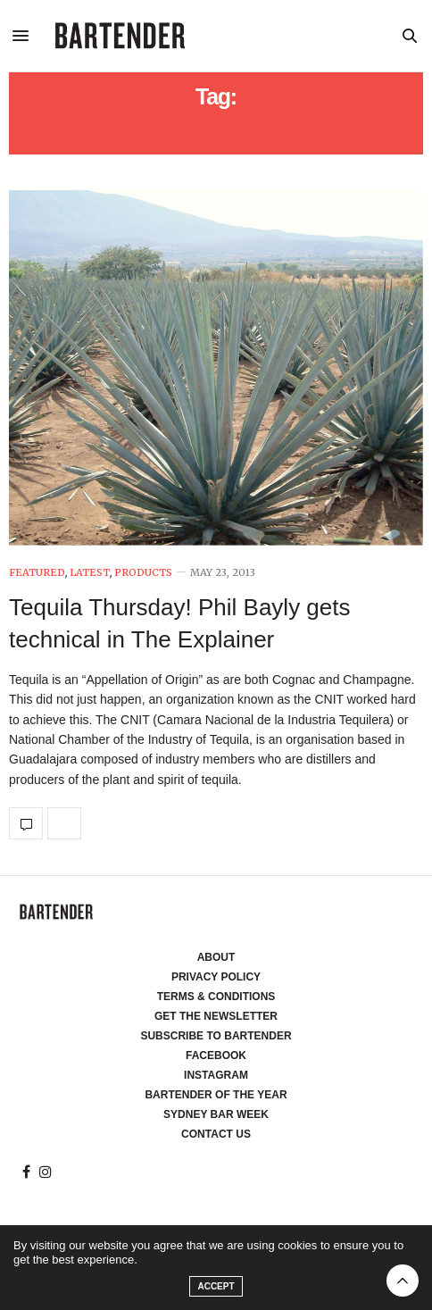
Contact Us (216, 1134)
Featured (37, 573)
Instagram (216, 1075)
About (216, 957)
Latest (90, 573)
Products (143, 573)
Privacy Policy (216, 977)
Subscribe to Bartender (215, 1036)
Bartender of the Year (216, 1095)
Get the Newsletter (216, 1016)
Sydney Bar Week (216, 1114)
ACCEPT (215, 1286)
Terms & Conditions (216, 996)
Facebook (216, 1055)
